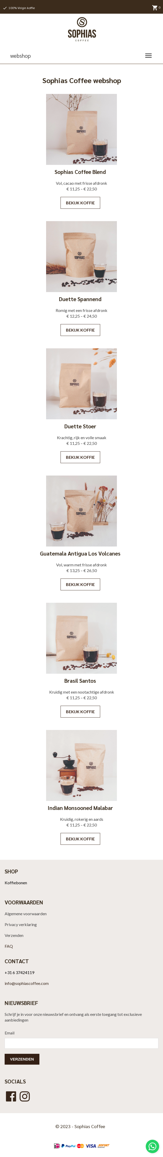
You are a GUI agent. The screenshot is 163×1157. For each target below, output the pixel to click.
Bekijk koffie (80, 202)
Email (9, 1032)
